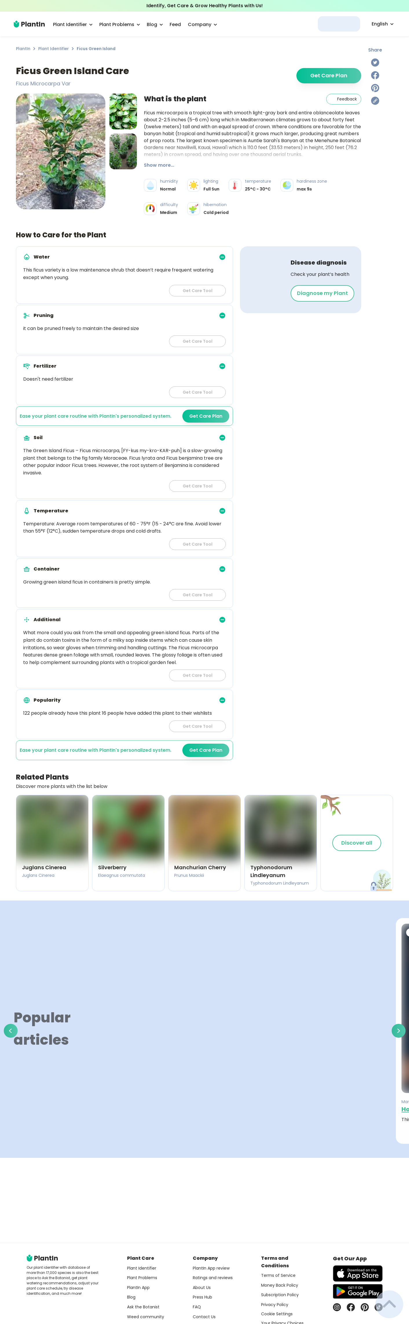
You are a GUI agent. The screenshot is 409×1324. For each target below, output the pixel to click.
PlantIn (23, 49)
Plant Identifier (53, 49)
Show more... (159, 165)
